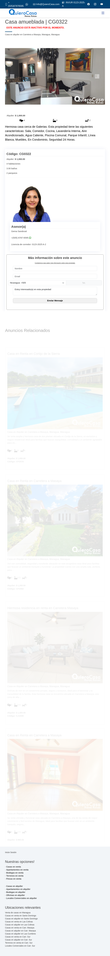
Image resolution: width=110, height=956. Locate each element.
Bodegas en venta (14, 873)
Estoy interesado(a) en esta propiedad (55, 291)
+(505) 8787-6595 (20, 238)
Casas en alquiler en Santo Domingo (21, 918)
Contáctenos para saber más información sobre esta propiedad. (55, 263)
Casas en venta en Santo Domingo (20, 915)
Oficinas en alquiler (15, 895)
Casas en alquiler (14, 886)
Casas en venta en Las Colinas (19, 921)
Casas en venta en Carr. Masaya (19, 928)
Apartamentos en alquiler (18, 889)
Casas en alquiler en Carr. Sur (18, 940)
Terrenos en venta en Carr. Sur (18, 943)
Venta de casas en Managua (17, 912)
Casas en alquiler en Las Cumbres (20, 934)
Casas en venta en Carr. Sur (17, 937)
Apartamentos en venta (17, 870)
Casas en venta (13, 867)
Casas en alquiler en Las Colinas (19, 925)
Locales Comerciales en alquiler (21, 898)
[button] (12, 76)
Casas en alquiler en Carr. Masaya (20, 931)
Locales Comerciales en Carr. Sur (20, 946)
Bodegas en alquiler (15, 892)
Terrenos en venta (14, 876)
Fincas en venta (13, 879)
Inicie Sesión (10, 852)
